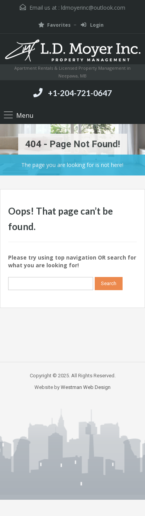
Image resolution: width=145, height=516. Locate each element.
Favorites (54, 25)
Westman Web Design (86, 387)
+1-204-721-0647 (80, 93)
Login (92, 25)
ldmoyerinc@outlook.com (93, 7)
